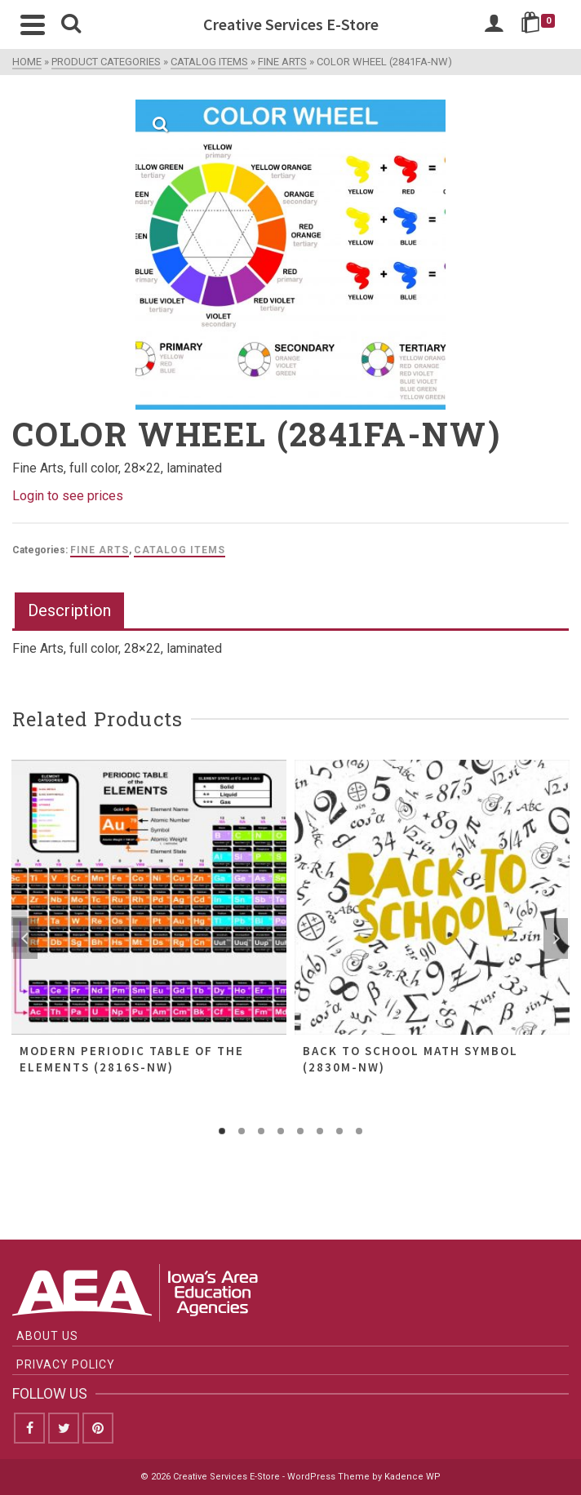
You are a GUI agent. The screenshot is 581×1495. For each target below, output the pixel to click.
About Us (47, 1335)
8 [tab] (359, 1131)
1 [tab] (222, 1131)
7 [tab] (339, 1131)
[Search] (71, 24)
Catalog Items (179, 550)
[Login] (493, 24)
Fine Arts (99, 550)
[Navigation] (32, 24)
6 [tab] (320, 1131)
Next (555, 938)
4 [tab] (281, 1131)
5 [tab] (300, 1131)
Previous (25, 938)
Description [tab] (69, 610)
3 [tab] (261, 1131)
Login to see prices (67, 496)
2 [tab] (241, 1131)
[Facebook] (29, 1428)
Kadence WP (412, 1476)
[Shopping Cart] (540, 24)
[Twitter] (63, 1428)
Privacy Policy (65, 1364)
